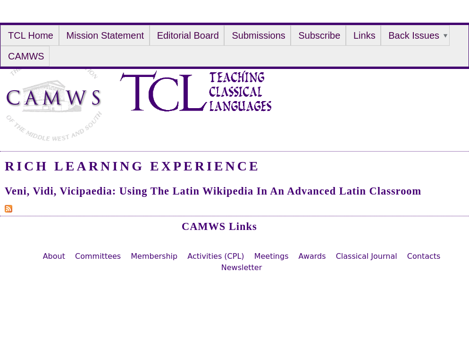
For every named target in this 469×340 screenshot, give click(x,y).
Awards (312, 256)
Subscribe (319, 35)
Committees (98, 256)
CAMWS (26, 56)
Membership (154, 256)
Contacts (424, 256)
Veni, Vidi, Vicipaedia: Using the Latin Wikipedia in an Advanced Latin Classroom (213, 191)
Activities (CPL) (215, 256)
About (54, 256)
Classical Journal (366, 256)
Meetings (271, 256)
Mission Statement (105, 35)
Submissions (258, 35)
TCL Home (30, 35)
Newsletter (241, 267)
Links (364, 35)
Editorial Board (188, 35)
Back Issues (413, 35)
